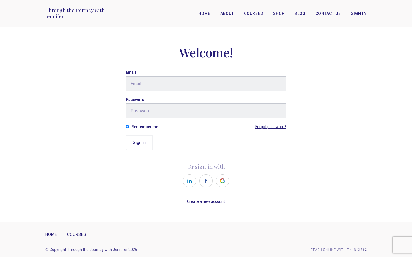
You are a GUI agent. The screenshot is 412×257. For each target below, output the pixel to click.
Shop (279, 13)
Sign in (139, 142)
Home (204, 13)
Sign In (359, 13)
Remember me (144, 127)
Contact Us (328, 13)
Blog (300, 13)
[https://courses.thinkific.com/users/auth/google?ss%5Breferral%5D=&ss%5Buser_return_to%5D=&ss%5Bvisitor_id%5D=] (222, 180)
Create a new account (206, 201)
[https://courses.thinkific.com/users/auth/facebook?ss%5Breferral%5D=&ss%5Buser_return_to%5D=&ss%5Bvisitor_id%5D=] (206, 180)
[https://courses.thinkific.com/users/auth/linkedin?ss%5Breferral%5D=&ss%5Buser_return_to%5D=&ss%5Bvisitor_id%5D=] (189, 180)
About (227, 13)
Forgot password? (270, 127)
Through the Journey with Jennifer (75, 13)
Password (135, 99)
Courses (253, 13)
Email (131, 72)
